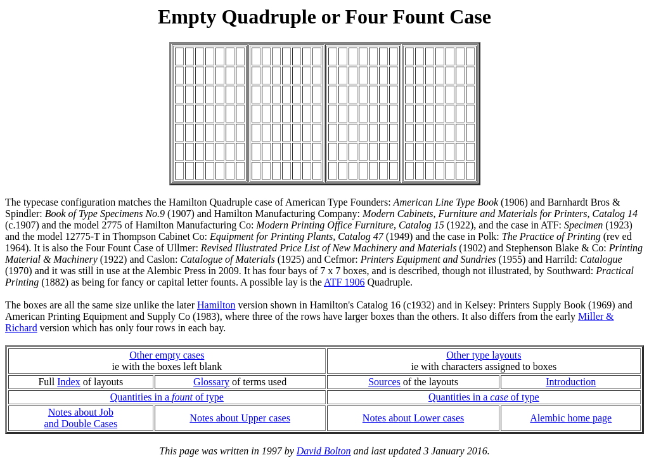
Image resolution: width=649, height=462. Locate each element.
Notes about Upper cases (240, 417)
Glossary (211, 381)
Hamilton (216, 305)
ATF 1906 (344, 282)
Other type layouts (483, 355)
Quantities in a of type (167, 397)
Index (68, 381)
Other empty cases (166, 355)
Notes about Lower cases (413, 417)
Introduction (571, 381)
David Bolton (324, 451)
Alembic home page (571, 417)
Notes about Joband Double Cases (81, 418)
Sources (384, 381)
